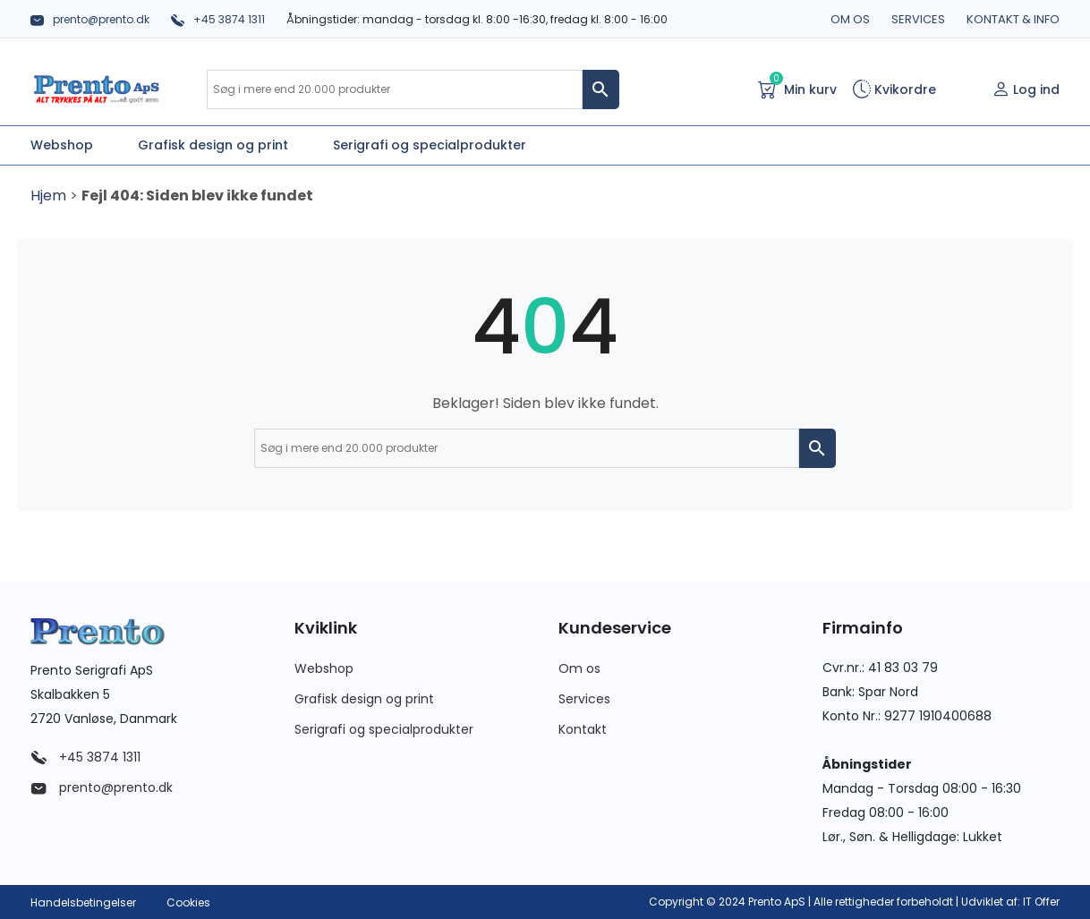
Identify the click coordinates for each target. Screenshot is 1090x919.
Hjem (48, 195)
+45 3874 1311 (218, 19)
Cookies (188, 902)
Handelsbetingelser (83, 902)
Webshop (323, 668)
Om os (850, 19)
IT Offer (1041, 901)
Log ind (1026, 89)
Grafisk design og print (364, 699)
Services (918, 19)
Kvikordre (894, 89)
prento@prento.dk (89, 19)
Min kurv (797, 88)
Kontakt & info (1013, 19)
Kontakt (582, 729)
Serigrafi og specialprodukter (383, 729)
